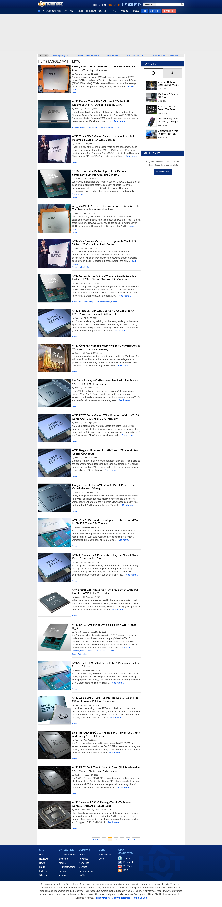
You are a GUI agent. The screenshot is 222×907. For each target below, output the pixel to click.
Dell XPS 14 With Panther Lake (88, 56)
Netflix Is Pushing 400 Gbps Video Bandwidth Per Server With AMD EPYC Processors (105, 382)
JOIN (103, 5)
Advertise (83, 859)
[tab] (153, 73)
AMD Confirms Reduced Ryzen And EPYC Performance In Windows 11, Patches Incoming (106, 347)
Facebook (128, 862)
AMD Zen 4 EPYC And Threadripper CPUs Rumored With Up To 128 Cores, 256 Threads (106, 521)
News (74, 93)
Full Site (43, 871)
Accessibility (105, 854)
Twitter (126, 858)
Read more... (120, 121)
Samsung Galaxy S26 (60, 56)
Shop (144, 11)
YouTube (127, 866)
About (82, 854)
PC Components (102, 651)
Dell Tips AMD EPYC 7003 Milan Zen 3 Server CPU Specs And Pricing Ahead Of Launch (106, 734)
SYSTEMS (68, 11)
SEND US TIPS (114, 5)
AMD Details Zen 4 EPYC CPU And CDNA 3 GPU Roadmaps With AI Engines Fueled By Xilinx (102, 103)
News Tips (84, 863)
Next (136, 839)
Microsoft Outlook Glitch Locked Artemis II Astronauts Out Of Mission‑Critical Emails (169, 84)
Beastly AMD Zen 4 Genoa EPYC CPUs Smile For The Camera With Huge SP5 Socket (103, 68)
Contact (83, 867)
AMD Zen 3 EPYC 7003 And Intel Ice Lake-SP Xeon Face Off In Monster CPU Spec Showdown (105, 699)
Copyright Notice (121, 898)
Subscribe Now (162, 172)
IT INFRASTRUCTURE (97, 11)
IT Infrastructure (112, 127)
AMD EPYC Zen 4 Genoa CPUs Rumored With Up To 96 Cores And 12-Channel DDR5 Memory (105, 417)
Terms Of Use (139, 898)
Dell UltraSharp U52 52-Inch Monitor (165, 56)
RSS (125, 870)
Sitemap (43, 875)
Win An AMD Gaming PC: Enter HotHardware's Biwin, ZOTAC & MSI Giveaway (168, 96)
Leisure (62, 871)
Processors (90, 651)
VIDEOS (125, 11)
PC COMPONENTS (51, 11)
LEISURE (115, 11)
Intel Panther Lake (113, 56)
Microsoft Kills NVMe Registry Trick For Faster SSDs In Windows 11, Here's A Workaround (168, 132)
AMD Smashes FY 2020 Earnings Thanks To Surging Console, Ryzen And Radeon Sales (101, 804)
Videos (114, 302)
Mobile (62, 863)
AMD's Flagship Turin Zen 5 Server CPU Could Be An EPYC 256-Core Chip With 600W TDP (103, 312)
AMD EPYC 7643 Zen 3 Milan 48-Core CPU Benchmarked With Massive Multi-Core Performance (106, 769)
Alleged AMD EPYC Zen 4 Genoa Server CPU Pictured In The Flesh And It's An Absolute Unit (105, 207)
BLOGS (135, 11)
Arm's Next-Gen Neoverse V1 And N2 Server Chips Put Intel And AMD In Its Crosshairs (105, 591)
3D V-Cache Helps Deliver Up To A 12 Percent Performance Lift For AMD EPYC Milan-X (99, 172)
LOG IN (96, 5)
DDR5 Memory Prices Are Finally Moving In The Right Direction (168, 120)
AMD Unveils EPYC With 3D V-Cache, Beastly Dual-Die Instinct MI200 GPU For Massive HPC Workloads (104, 277)
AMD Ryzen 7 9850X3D (135, 56)
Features (75, 127)
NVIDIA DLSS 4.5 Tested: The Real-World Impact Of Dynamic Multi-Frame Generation (168, 108)
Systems (63, 859)
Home (42, 854)
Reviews (43, 859)
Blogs (42, 867)
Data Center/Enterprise (95, 127)
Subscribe (155, 11)
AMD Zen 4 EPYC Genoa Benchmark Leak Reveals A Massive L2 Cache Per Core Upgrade (103, 138)
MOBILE (79, 11)
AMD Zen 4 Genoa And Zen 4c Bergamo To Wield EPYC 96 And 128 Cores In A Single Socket (105, 242)
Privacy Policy (86, 871)
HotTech (83, 875)
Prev (95, 839)
